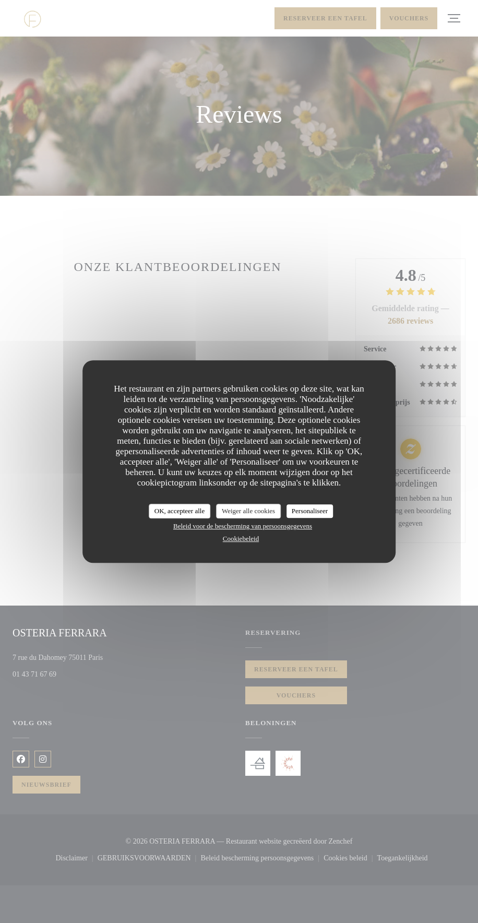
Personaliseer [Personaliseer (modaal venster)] (310, 511)
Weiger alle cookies (248, 511)
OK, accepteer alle (179, 511)
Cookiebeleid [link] (241, 538)
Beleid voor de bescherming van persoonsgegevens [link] (242, 526)
